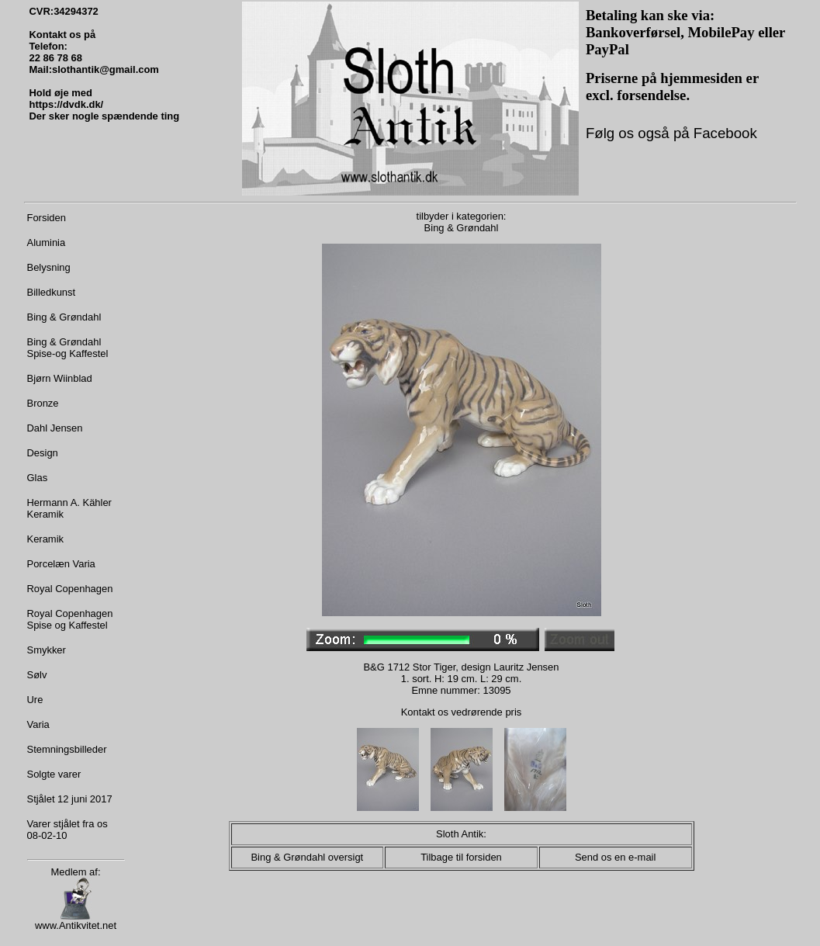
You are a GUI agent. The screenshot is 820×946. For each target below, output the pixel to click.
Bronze (43, 403)
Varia (38, 724)
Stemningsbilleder (67, 749)
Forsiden (46, 218)
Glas (37, 477)
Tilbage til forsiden (461, 857)
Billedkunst (51, 292)
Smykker (46, 650)
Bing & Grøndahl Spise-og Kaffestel (68, 347)
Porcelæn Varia (61, 564)
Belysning (49, 267)
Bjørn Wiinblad (59, 378)
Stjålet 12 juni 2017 (69, 799)
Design (42, 453)
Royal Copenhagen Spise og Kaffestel (70, 619)
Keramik (45, 539)
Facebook (723, 133)
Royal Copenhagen (70, 588)
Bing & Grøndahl (64, 317)
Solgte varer (54, 774)
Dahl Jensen (55, 428)
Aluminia (46, 242)
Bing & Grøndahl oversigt (307, 857)
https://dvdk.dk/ (66, 104)
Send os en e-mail (615, 857)
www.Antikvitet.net (75, 920)
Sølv (37, 675)
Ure (35, 699)
